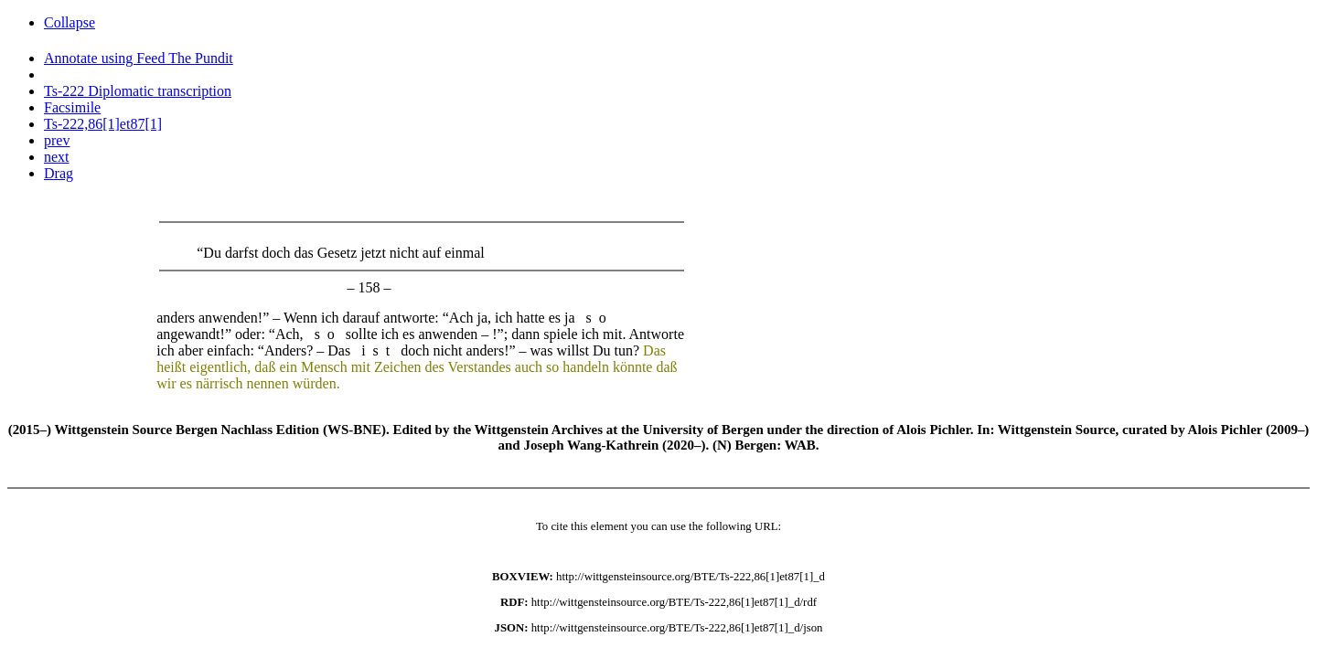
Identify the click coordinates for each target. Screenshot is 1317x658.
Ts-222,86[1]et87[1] (103, 124)
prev (57, 140)
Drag (58, 173)
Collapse (69, 22)
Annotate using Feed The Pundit (138, 58)
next (57, 156)
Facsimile (72, 107)
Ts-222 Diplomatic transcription (137, 91)
